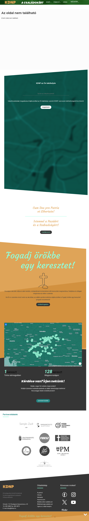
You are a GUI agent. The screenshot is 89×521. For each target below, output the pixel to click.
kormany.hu (26, 434)
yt (70, 500)
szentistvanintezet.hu (44, 447)
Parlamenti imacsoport (44, 460)
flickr (62, 508)
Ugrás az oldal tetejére (44, 506)
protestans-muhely (62, 447)
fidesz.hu (44, 434)
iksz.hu (62, 421)
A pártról (40, 493)
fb (61, 493)
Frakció (57, 2)
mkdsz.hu (62, 434)
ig (70, 493)
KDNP (48, 2)
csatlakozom (46, 232)
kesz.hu (26, 447)
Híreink (39, 495)
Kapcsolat (75, 5)
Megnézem (46, 107)
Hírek (65, 2)
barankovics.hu (44, 421)
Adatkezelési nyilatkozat (44, 502)
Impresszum (41, 499)
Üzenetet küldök (43, 401)
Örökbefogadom (43, 304)
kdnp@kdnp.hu (11, 508)
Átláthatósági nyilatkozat (45, 504)
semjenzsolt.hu (26, 421)
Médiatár (40, 497)
